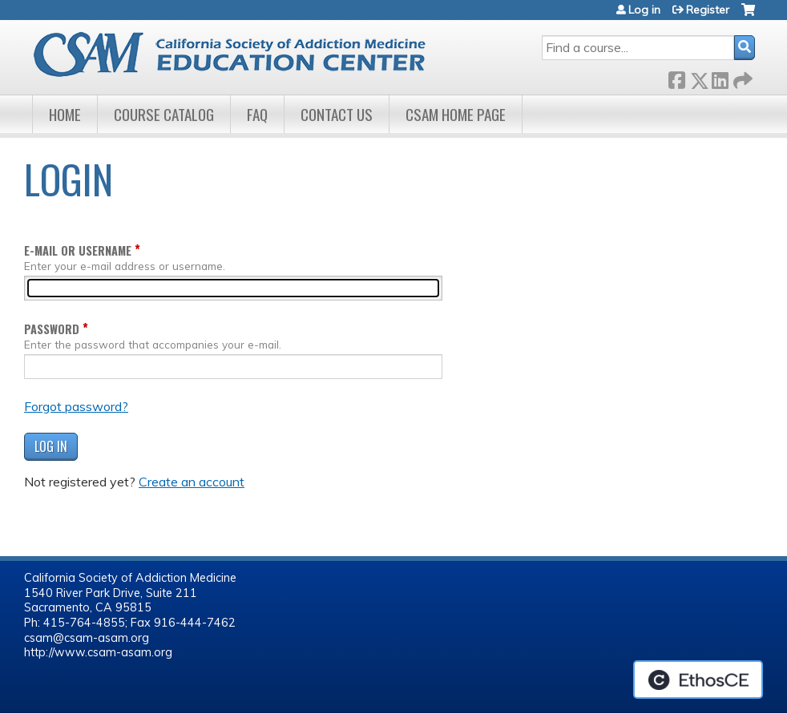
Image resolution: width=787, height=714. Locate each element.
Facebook (676, 77)
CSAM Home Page (456, 114)
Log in (644, 9)
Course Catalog (164, 114)
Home (65, 114)
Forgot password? (76, 406)
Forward (741, 77)
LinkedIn (720, 77)
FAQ (257, 114)
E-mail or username (77, 250)
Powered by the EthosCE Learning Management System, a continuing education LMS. (698, 679)
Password (51, 329)
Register (707, 9)
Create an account (191, 482)
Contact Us (337, 114)
